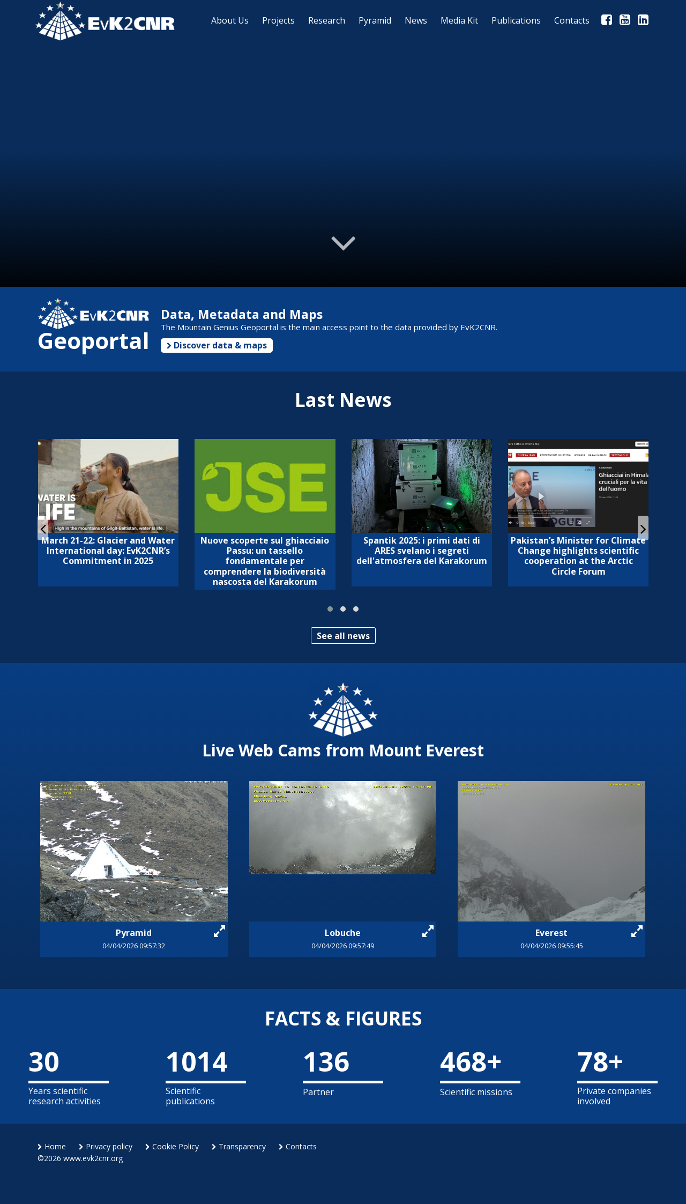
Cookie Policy (172, 1146)
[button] (330, 609)
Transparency (239, 1146)
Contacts (298, 1146)
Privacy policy (105, 1146)
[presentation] (43, 528)
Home (52, 1146)
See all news (343, 636)
